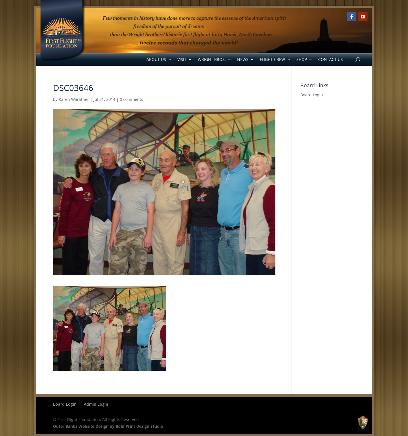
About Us (156, 59)
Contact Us (330, 59)
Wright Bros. (212, 59)
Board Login (311, 94)
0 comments (131, 99)
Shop (301, 59)
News (242, 59)
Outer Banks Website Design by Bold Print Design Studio (108, 426)
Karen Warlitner (74, 99)
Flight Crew (272, 59)
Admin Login (96, 404)
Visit (181, 59)
